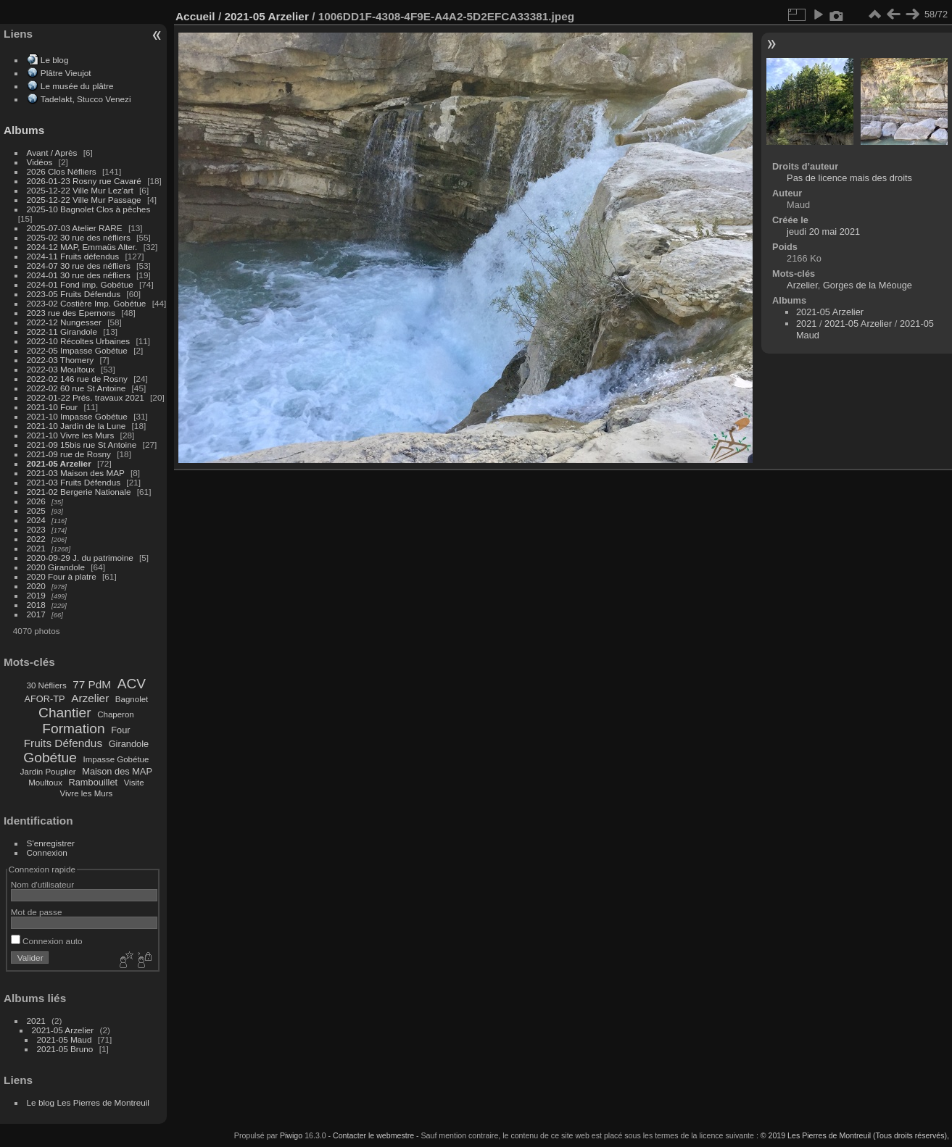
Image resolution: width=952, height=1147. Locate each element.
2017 (36, 614)
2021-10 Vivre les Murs (71, 435)
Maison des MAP (117, 771)
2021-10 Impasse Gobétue (77, 416)
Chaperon (115, 714)
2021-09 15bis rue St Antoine (82, 444)
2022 (36, 538)
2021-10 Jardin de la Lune (76, 425)
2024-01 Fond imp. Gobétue (80, 284)
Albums (24, 130)
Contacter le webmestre (373, 1135)
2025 (36, 510)
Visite (134, 782)
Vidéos (40, 162)
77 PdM (92, 684)
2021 (36, 548)
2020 (36, 586)
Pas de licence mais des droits (849, 177)
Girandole (129, 743)
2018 (36, 604)
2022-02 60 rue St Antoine (76, 388)
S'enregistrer (51, 843)
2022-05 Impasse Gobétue (77, 350)
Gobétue (50, 757)
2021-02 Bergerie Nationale (79, 491)
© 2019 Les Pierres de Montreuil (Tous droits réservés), (855, 1135)
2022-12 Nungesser (64, 322)
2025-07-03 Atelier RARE (75, 228)
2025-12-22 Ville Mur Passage (84, 199)
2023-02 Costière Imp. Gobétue (86, 303)
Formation (73, 728)
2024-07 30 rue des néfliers (79, 265)
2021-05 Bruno (65, 1049)
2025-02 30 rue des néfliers (79, 237)
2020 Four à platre (61, 576)
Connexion (47, 852)
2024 (36, 520)
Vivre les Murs (86, 793)
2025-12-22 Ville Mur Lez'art (80, 190)
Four (120, 730)
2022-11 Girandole (62, 331)
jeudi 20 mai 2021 (823, 231)
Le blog (55, 59)
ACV (131, 683)
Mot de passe (36, 912)
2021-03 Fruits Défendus (74, 482)
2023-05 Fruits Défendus (74, 294)
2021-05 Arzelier (59, 463)
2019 (36, 595)
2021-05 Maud (64, 1039)
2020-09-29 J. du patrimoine (80, 557)
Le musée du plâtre (77, 86)
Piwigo (291, 1135)
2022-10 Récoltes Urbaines (79, 341)
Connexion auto (47, 941)
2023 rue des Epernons (71, 312)
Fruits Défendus (63, 743)
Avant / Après (52, 152)
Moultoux (45, 782)
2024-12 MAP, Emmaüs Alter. (82, 246)
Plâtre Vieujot (66, 73)
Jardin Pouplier (48, 771)
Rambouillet (93, 782)
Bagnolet (131, 699)
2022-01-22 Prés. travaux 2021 (85, 397)
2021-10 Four (52, 407)
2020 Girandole (56, 567)
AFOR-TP (44, 698)
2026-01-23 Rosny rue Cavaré (84, 180)
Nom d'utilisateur (42, 884)
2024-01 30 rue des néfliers (80, 275)
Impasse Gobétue (116, 759)
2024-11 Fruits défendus (73, 256)
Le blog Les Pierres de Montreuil (88, 1102)
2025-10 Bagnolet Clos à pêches (89, 209)
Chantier (64, 712)
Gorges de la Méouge (867, 285)
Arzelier (90, 698)
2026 (36, 501)
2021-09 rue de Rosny (69, 454)
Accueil (195, 16)
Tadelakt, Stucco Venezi (86, 99)
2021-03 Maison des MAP (76, 472)
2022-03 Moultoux (61, 369)
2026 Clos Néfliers (61, 171)
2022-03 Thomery (60, 359)
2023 (36, 529)
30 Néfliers (47, 685)
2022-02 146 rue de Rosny (77, 378)
